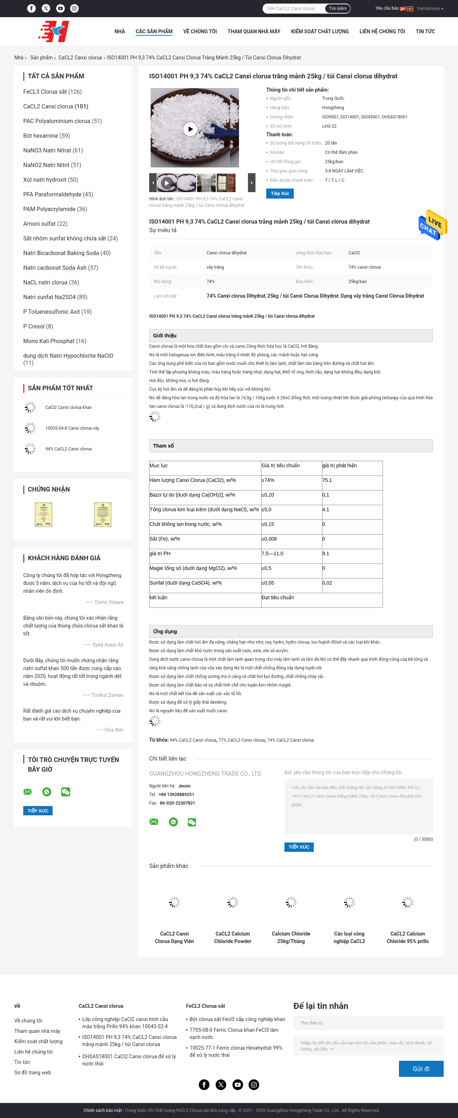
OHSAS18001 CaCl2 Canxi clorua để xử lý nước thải (129, 1060)
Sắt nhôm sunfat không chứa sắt (64, 238)
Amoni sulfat (39, 223)
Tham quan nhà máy (254, 31)
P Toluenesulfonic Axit (51, 311)
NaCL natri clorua (45, 282)
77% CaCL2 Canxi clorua (242, 740)
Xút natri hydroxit (45, 179)
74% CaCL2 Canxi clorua (290, 740)
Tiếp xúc (280, 193)
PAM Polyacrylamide (49, 209)
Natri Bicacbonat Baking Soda (61, 253)
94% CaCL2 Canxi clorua (68, 448)
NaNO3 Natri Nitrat (47, 150)
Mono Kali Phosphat (49, 341)
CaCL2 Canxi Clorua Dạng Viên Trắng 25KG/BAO (174, 937)
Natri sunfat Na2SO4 (49, 297)
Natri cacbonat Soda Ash (55, 267)
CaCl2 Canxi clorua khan (68, 407)
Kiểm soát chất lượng (320, 31)
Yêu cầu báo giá (391, 8)
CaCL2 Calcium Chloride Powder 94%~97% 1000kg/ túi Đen (232, 937)
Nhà (119, 31)
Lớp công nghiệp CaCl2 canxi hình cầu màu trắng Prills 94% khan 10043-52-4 (125, 1022)
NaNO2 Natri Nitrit (46, 165)
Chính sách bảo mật (103, 1110)
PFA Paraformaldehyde (52, 194)
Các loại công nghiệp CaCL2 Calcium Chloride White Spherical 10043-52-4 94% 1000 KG (349, 937)
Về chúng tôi (200, 31)
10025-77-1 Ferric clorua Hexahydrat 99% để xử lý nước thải (236, 1051)
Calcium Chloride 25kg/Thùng (291, 937)
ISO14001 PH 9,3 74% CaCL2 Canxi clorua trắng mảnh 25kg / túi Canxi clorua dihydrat (129, 1041)
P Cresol (34, 326)
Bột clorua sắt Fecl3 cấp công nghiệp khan (237, 1019)
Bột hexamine (40, 135)
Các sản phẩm (154, 31)
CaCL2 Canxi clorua (80, 57)
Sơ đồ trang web (32, 1072)
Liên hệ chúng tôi (382, 31)
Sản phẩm (41, 57)
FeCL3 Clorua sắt (45, 91)
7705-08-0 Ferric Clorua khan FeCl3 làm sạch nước (234, 1033)
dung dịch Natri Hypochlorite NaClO (68, 355)
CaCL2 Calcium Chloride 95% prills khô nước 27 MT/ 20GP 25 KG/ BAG (408, 937)
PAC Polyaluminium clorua (56, 121)
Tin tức (425, 31)
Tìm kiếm (338, 8)
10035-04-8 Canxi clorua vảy (72, 428)
